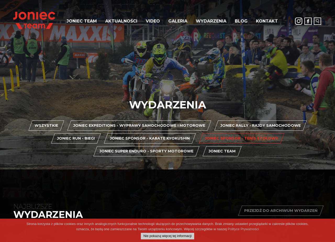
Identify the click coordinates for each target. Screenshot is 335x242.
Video (153, 21)
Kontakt (267, 21)
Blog (241, 21)
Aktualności (121, 21)
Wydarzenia (211, 21)
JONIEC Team (81, 21)
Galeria (177, 21)
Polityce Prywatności (243, 232)
